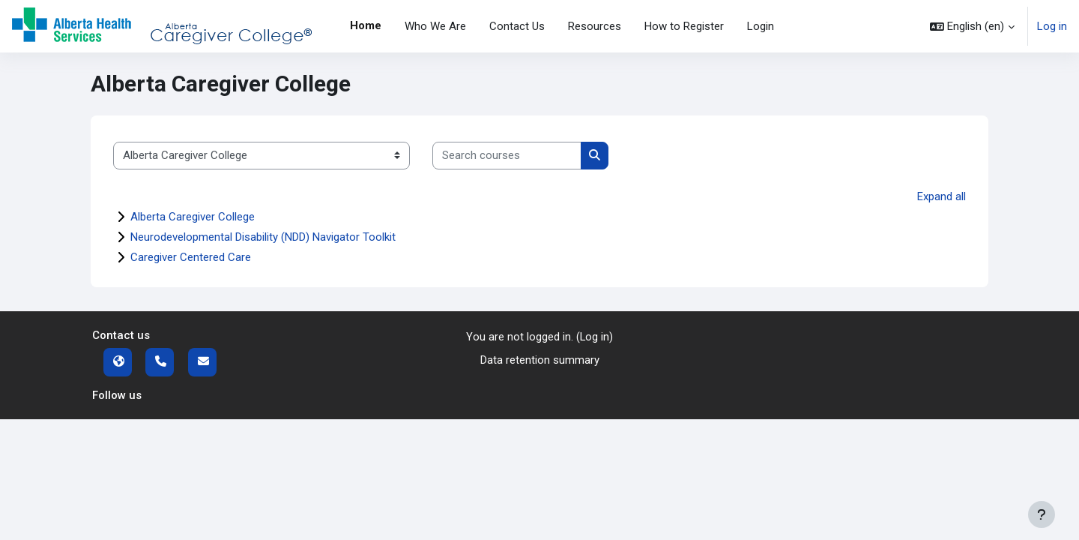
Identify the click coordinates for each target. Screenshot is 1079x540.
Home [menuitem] (365, 25)
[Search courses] (506, 156)
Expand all (941, 196)
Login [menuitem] (760, 26)
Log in (1052, 26)
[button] (972, 26)
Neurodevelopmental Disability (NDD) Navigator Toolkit (263, 237)
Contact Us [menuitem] (517, 26)
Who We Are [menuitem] (435, 26)
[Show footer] (1041, 514)
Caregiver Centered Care (190, 257)
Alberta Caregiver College (192, 217)
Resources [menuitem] (594, 26)
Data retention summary (539, 360)
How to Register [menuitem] (684, 26)
